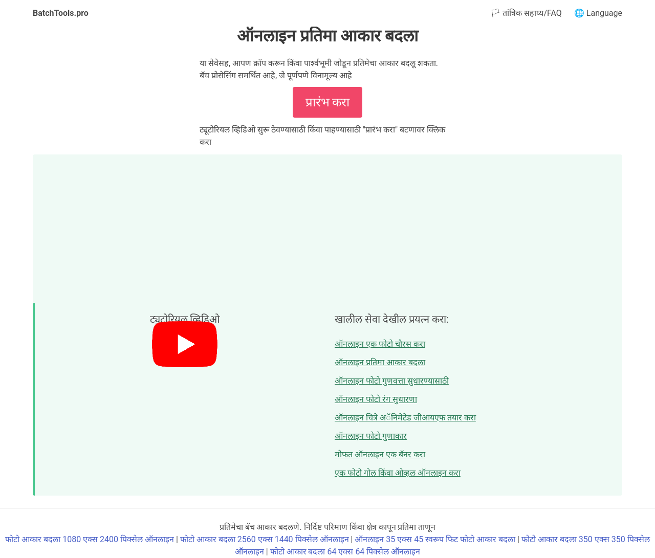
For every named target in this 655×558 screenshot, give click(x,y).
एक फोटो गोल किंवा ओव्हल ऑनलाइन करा (398, 473)
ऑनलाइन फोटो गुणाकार (371, 436)
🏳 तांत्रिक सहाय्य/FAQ (525, 13)
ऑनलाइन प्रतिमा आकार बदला (380, 362)
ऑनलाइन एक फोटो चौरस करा (380, 344)
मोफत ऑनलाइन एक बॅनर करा (380, 454)
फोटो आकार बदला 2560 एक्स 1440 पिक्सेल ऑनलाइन (264, 539)
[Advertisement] (327, 226)
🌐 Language (598, 13)
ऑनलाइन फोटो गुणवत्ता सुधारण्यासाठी (392, 381)
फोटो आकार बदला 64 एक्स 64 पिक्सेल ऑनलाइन (345, 551)
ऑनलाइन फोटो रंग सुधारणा (376, 399)
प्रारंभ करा (327, 102)
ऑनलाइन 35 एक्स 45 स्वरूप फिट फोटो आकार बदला (435, 539)
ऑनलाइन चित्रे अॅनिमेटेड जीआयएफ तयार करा (405, 417)
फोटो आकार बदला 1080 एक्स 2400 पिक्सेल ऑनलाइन (89, 539)
